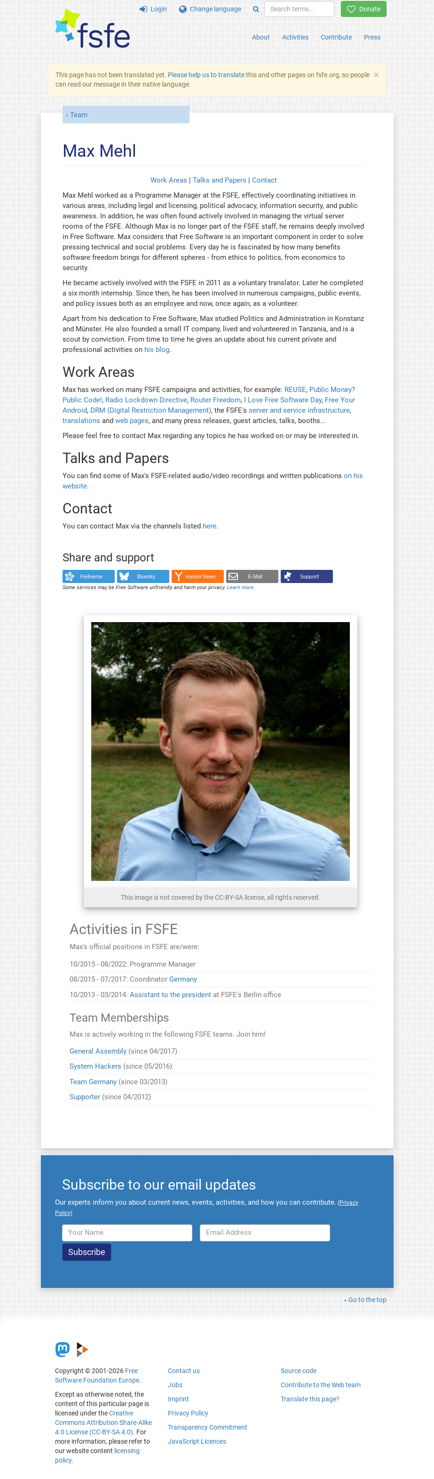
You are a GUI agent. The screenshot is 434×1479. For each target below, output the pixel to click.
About (261, 37)
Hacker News (201, 576)
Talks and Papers (219, 180)
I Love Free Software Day (283, 400)
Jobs (175, 1385)
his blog (156, 349)
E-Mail (255, 576)
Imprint (178, 1399)
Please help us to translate (206, 75)
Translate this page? (310, 1399)
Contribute (336, 37)
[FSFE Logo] (92, 29)
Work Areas (168, 180)
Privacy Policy (188, 1413)
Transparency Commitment (207, 1427)
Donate (363, 9)
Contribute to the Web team (321, 1385)
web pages (132, 420)
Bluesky (146, 576)
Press (372, 37)
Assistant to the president (170, 995)
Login (153, 9)
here (209, 526)
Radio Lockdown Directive (146, 400)
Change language (210, 9)
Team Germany (93, 1082)
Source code (298, 1371)
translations (81, 420)
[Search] (256, 8)
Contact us (184, 1371)
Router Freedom (215, 400)
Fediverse (91, 576)
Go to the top (367, 1299)
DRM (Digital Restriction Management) (150, 410)
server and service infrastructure (299, 410)
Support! (309, 576)
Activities (295, 37)
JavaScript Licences (197, 1441)
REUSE (295, 389)
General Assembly (98, 1051)
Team (78, 115)
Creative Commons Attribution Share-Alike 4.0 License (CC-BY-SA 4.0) (103, 1422)
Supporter (85, 1097)
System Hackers (95, 1066)
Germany (183, 979)
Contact (264, 180)
